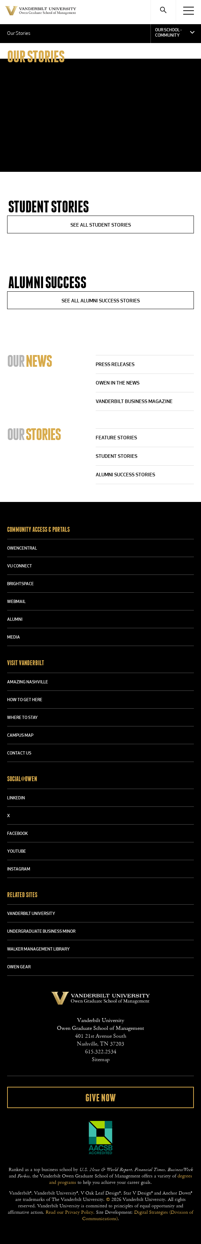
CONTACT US (19, 753)
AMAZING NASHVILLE (27, 682)
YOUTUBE (16, 851)
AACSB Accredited (101, 1137)
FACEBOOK (17, 834)
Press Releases (115, 364)
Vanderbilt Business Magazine (134, 401)
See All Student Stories (100, 225)
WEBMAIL (16, 602)
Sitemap (101, 1059)
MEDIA (13, 637)
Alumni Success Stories (125, 475)
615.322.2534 (100, 1051)
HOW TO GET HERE (24, 700)
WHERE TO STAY (22, 718)
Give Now (100, 1098)
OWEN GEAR (19, 967)
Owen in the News (117, 383)
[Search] (163, 10)
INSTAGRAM (18, 869)
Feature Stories (116, 438)
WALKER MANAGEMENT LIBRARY (38, 949)
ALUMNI (14, 620)
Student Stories (116, 456)
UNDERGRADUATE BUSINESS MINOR (41, 932)
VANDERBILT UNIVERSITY (31, 914)
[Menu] (188, 10)
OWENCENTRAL (22, 548)
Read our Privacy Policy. (70, 1212)
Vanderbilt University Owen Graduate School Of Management (40, 15)
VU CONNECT (19, 566)
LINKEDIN (16, 798)
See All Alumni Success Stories (101, 301)
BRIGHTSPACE (20, 584)
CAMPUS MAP (20, 736)
